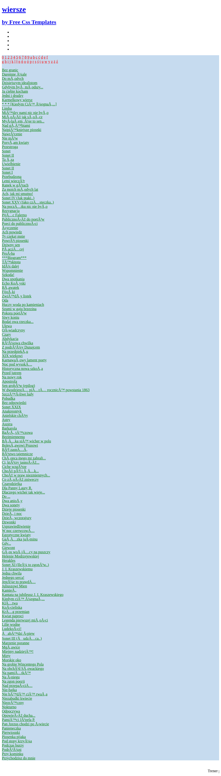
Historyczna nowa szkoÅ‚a (22, 369)
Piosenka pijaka (14, 737)
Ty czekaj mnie (13, 236)
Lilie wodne (11, 624)
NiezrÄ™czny (13, 703)
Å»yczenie (10, 228)
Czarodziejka (12, 484)
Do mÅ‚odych (13, 79)
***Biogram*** (14, 258)
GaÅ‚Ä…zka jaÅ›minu (20, 539)
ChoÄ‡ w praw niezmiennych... (26, 475)
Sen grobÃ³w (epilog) (18, 386)
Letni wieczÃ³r (13, 181)
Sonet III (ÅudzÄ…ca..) (22, 638)
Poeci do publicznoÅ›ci (20, 224)
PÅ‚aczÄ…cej (13, 249)
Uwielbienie (11, 164)
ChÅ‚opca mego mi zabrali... (24, 458)
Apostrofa (9, 381)
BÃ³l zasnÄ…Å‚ (14, 450)
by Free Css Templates (29, 22)
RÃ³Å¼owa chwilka (17, 343)
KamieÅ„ (9, 590)
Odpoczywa (11, 711)
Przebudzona (12, 177)
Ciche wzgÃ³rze (14, 467)
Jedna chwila (12, 573)
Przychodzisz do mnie (18, 758)
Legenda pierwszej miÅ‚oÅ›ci (25, 620)
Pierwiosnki (11, 733)
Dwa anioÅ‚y (12, 501)
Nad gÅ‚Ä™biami (16, 125)
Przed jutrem (11, 373)
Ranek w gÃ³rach (15, 185)
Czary (6, 334)
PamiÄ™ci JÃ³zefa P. (18, 720)
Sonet (6, 151)
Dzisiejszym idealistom (19, 83)
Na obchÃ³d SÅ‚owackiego (23, 669)
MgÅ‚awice (11, 647)
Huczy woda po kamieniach (23, 305)
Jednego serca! (13, 578)
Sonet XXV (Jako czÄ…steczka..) (28, 202)
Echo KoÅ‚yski (14, 283)
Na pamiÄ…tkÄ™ (16, 673)
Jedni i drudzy (12, 96)
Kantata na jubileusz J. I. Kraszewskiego (32, 595)
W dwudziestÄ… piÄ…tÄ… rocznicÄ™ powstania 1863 (45, 390)
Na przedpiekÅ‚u (15, 351)
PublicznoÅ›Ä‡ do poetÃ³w (23, 219)
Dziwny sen (11, 245)
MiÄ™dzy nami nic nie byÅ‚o (25, 113)
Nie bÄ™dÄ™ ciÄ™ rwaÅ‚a (24, 694)
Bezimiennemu (13, 437)
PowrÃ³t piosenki (15, 241)
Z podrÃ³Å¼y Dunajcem (21, 347)
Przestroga (10, 147)
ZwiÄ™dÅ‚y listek (16, 296)
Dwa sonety (11, 505)
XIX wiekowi (12, 356)
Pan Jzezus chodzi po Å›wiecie (25, 724)
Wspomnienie (12, 270)
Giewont (8, 548)
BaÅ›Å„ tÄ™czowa (17, 433)
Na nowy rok (12, 377)
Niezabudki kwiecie (17, 698)
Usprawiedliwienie (16, 526)
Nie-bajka (9, 690)
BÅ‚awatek (10, 288)
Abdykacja (10, 339)
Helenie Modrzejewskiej (20, 556)
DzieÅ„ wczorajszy (16, 518)
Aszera (7, 424)
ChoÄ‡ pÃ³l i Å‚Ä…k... (20, 471)
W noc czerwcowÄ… (18, 531)
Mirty (6, 656)
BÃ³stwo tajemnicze (17, 454)
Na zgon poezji (13, 681)
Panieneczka (11, 728)
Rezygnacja (11, 211)
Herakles (8, 560)
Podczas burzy (13, 745)
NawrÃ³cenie (12, 134)
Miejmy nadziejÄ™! (17, 651)
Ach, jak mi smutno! (17, 194)
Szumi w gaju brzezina (19, 309)
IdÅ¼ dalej (10, 266)
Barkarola (9, 428)
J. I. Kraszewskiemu (17, 569)
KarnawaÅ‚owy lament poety (24, 360)
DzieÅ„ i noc (12, 514)
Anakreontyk (12, 411)
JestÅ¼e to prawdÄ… (19, 582)
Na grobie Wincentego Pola (23, 664)
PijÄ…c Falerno (14, 215)
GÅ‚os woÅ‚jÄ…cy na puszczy (26, 552)
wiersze (14, 9)
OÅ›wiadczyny (13, 330)
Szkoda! (8, 275)
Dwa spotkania (13, 279)
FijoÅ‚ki (8, 292)
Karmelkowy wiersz (17, 100)
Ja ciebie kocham (15, 91)
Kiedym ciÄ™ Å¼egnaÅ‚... (23, 599)
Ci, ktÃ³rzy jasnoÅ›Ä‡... (21, 462)
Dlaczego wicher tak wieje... (23, 492)
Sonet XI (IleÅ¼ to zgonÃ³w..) (25, 565)
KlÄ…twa (10, 603)
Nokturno (9, 707)
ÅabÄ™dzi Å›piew (18, 633)
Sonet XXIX (11, 407)
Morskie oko (11, 660)
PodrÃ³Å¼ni (12, 750)
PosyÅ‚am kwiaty (15, 143)
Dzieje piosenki (14, 509)
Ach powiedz (12, 232)
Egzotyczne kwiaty (16, 535)
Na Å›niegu (11, 677)
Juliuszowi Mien (14, 586)
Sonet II (8, 155)
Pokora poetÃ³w (14, 313)
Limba (7, 108)
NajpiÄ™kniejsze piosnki (21, 130)
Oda (5, 300)
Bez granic (10, 70)
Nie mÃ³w (10, 138)
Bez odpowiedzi (14, 403)
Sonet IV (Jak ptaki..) (18, 198)
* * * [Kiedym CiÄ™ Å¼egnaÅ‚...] (29, 104)
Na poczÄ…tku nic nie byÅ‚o (25, 206)
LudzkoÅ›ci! (12, 629)
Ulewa (7, 326)
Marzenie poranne (15, 643)
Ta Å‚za (8, 160)
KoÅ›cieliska (12, 607)
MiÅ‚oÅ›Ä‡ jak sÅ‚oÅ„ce (22, 117)
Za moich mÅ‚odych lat (20, 189)
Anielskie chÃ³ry (15, 415)
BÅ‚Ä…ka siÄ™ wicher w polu (26, 441)
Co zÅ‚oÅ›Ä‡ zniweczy (20, 479)
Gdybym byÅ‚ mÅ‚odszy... (22, 87)
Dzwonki (9, 522)
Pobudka (8, 398)
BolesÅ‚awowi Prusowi (20, 445)
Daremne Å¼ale (14, 74)
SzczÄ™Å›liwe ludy (18, 394)
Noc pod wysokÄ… (17, 364)
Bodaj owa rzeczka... (18, 322)
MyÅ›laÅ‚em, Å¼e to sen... (23, 121)
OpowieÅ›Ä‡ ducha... (18, 715)
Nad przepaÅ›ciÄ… (17, 686)
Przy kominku (12, 754)
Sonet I (7, 172)
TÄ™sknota (11, 262)
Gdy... (6, 543)
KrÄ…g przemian (15, 612)
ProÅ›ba (8, 253)
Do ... (6, 497)
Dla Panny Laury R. (17, 488)
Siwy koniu (10, 317)
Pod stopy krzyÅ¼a (17, 741)
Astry (6, 420)
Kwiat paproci (12, 616)
